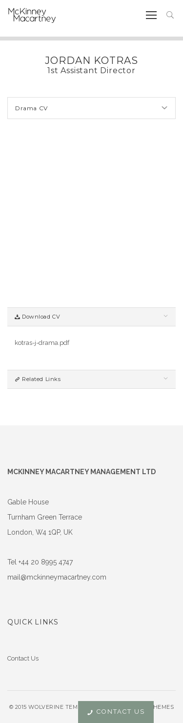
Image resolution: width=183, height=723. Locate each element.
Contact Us (23, 658)
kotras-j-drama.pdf (42, 342)
